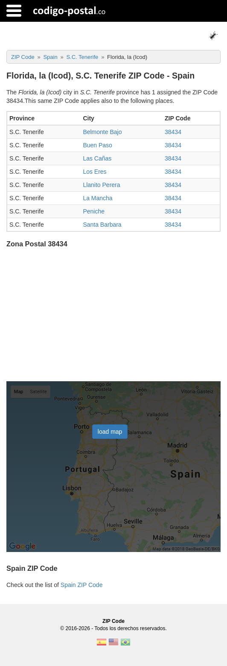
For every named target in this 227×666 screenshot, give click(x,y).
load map (110, 431)
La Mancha (97, 198)
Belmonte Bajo (102, 132)
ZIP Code (113, 621)
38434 (173, 132)
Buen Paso (97, 145)
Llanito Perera (101, 184)
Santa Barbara (102, 224)
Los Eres (94, 171)
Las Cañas (97, 158)
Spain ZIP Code (82, 584)
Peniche (94, 211)
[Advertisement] (113, 315)
